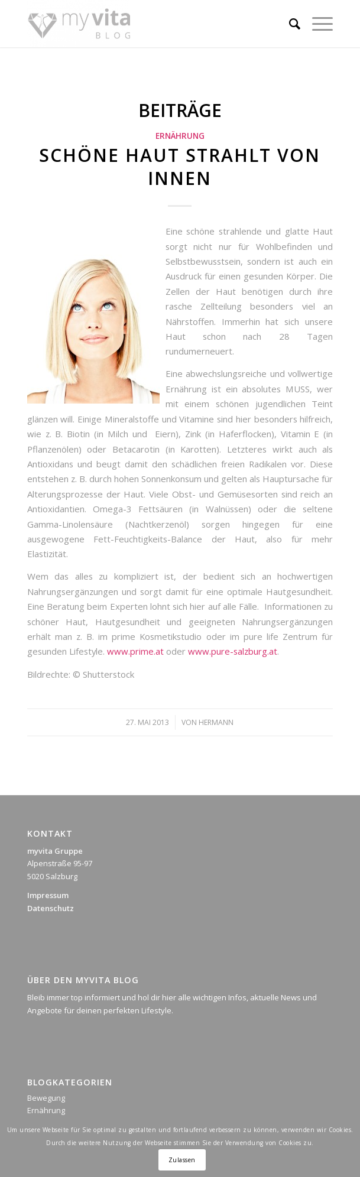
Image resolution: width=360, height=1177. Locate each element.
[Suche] (288, 23)
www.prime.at (135, 651)
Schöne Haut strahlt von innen (179, 166)
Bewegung (46, 1098)
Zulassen (182, 1160)
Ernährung (180, 136)
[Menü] (316, 23)
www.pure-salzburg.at (232, 651)
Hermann (216, 722)
